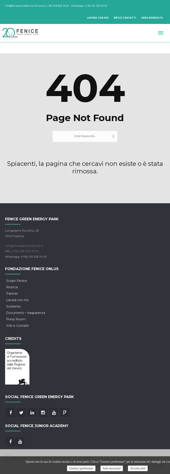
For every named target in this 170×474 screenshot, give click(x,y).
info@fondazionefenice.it (24, 246)
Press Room (15, 319)
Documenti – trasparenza (25, 313)
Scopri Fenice (16, 281)
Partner (12, 294)
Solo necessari (111, 468)
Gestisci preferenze (81, 468)
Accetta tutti (137, 468)
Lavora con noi (97, 17)
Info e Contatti (125, 17)
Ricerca (12, 287)
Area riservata (152, 17)
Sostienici (13, 306)
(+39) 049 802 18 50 (25, 251)
